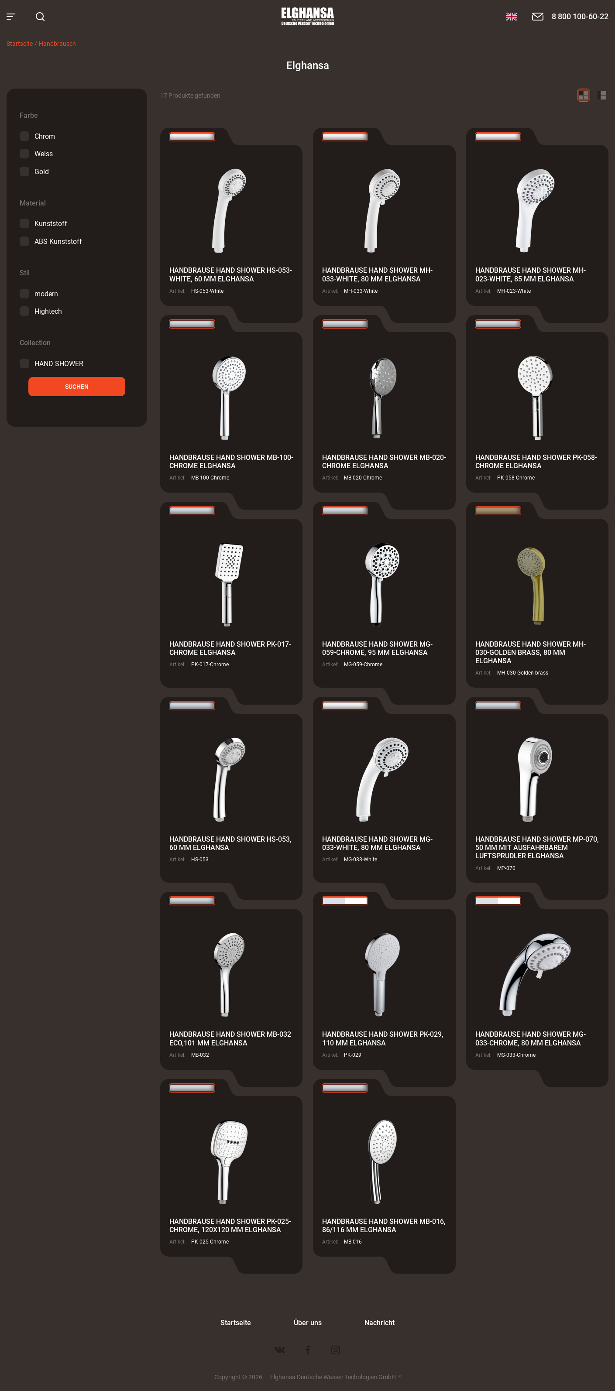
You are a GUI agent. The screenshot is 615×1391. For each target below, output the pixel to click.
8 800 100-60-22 (580, 16)
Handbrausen (57, 43)
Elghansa (308, 16)
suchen (77, 386)
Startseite (20, 43)
